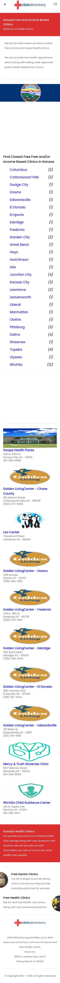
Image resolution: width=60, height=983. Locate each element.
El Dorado (18, 207)
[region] (30, 129)
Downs (15, 192)
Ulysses (16, 357)
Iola (13, 267)
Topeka (16, 349)
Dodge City (19, 184)
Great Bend (19, 244)
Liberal (15, 304)
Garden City (20, 237)
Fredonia (17, 229)
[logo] (30, 4)
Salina (15, 334)
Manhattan (19, 312)
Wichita (16, 364)
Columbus (18, 169)
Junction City (21, 274)
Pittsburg (17, 327)
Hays (14, 252)
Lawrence (18, 289)
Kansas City (19, 282)
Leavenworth (20, 297)
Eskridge (17, 222)
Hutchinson (19, 259)
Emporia (17, 214)
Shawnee (17, 342)
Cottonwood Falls (24, 177)
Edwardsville (20, 199)
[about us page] (55, 5)
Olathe (15, 319)
